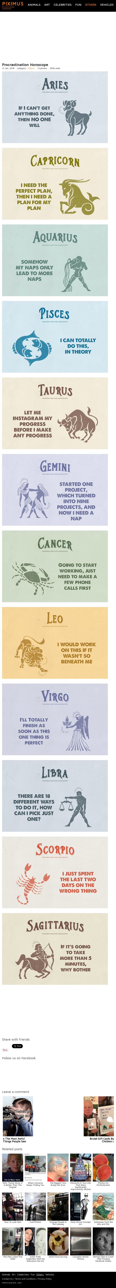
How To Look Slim (12, 1222)
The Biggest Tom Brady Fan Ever (58, 1184)
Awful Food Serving (58, 1256)
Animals (34, 4)
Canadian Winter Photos (81, 1257)
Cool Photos (35, 1222)
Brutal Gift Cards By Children (102, 1140)
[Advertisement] (58, 37)
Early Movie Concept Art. (81, 1223)
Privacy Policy (45, 1278)
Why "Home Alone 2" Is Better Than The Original (13, 1185)
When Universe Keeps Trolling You (35, 1184)
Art (47, 4)
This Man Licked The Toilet (12, 1257)
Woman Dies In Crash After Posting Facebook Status (103, 1258)
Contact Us (7, 1278)
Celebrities (63, 4)
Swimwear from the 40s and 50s (103, 1223)
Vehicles (107, 4)
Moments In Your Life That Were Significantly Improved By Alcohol (81, 1186)
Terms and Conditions (25, 1278)
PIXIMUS (13, 3)
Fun (78, 4)
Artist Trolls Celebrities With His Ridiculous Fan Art (35, 1258)
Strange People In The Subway (58, 1223)
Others (90, 4)
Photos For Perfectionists (103, 1184)
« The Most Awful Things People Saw (14, 1140)
